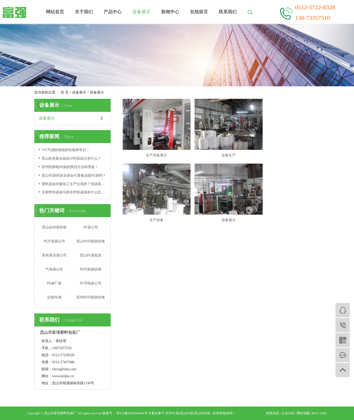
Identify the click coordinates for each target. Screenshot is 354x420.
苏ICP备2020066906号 (131, 413)
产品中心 (113, 11)
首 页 (65, 92)
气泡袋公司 (54, 269)
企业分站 (287, 413)
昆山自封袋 (202, 413)
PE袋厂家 (54, 283)
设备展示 (141, 11)
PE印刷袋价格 (90, 269)
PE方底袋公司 (54, 241)
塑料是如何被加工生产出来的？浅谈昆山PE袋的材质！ (74, 184)
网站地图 (303, 413)
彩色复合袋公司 (54, 255)
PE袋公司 (90, 227)
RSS (315, 413)
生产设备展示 (153, 151)
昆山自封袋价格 (54, 227)
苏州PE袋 (172, 413)
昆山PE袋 (186, 413)
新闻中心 (170, 11)
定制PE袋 (54, 297)
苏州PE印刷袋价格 (90, 297)
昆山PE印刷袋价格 (90, 241)
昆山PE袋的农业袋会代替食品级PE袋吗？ (74, 175)
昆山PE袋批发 (90, 255)
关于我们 (84, 11)
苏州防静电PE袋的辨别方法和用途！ (70, 167)
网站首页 (55, 11)
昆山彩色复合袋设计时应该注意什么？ (71, 158)
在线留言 (199, 11)
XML (323, 413)
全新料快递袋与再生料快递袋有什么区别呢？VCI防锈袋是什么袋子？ (74, 192)
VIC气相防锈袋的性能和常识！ (66, 150)
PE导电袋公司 (90, 283)
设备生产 (221, 151)
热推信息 (272, 413)
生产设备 (288, 151)
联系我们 (228, 11)
